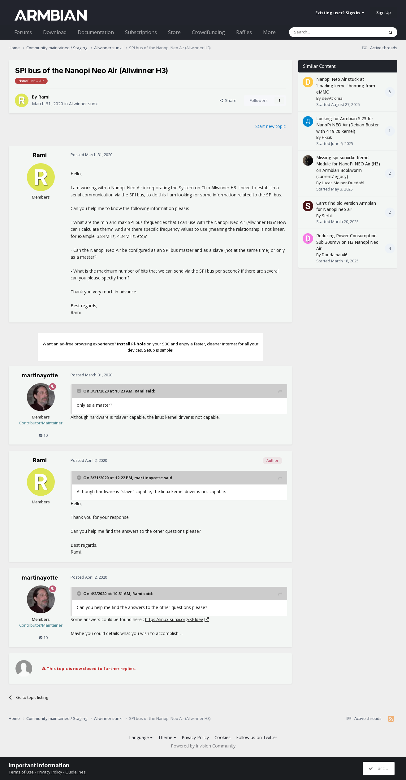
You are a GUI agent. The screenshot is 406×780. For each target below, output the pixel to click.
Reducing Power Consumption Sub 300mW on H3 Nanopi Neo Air (347, 242)
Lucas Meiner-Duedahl (343, 183)
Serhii (327, 215)
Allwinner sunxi (83, 104)
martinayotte (40, 375)
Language (141, 737)
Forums (23, 32)
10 (43, 435)
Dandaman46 (334, 254)
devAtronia (332, 98)
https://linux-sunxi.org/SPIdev (174, 619)
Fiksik (327, 137)
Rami (44, 97)
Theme (167, 737)
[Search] (321, 32)
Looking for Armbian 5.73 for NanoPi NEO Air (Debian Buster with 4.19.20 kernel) (347, 125)
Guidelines (75, 772)
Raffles (244, 32)
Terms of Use (21, 772)
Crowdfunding (208, 32)
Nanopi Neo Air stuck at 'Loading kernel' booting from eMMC (345, 85)
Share (228, 100)
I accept (379, 768)
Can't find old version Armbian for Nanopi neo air (346, 206)
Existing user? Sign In (339, 12)
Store (174, 32)
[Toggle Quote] (79, 390)
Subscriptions (141, 32)
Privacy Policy (195, 737)
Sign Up (383, 12)
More (269, 32)
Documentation (96, 32)
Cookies (222, 737)
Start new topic (270, 126)
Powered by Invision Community (203, 746)
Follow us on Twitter (256, 737)
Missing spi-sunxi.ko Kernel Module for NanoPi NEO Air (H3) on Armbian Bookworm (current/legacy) (348, 167)
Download (55, 32)
